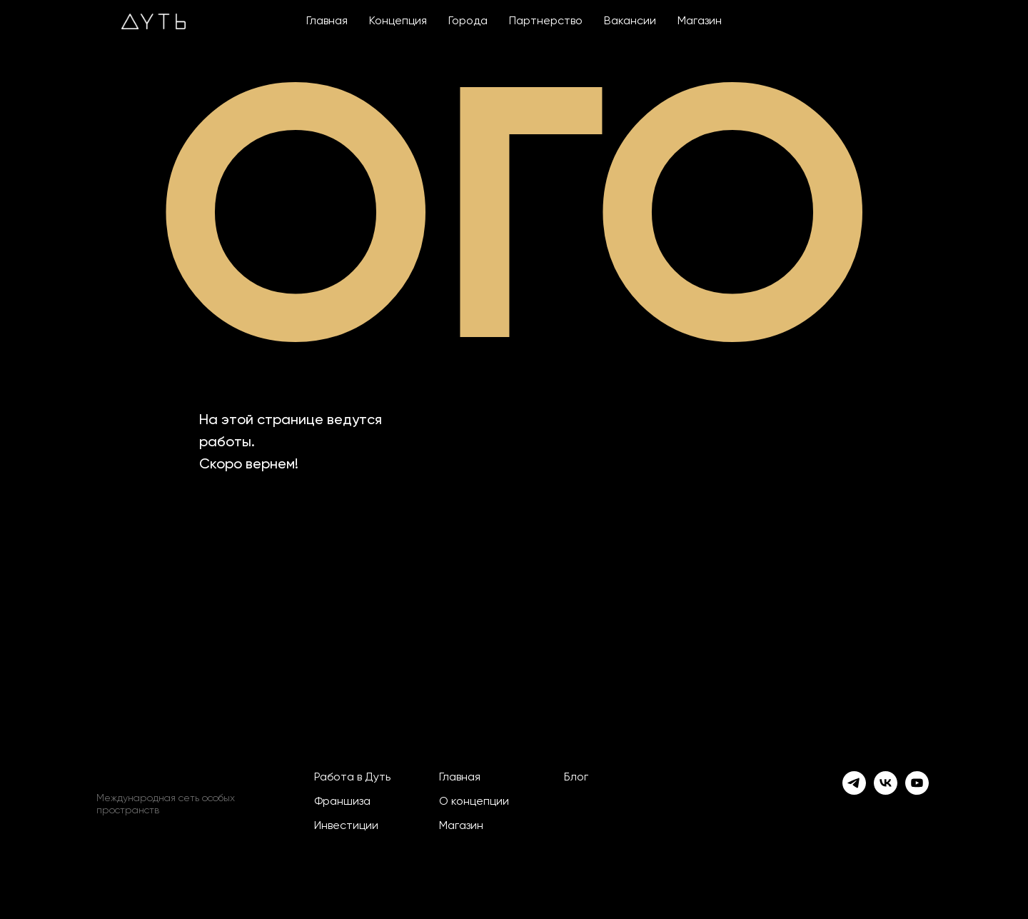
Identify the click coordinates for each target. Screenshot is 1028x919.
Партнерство (546, 21)
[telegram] (854, 783)
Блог (576, 777)
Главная (327, 21)
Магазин (699, 21)
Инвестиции (346, 826)
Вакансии (630, 21)
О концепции (474, 802)
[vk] (885, 783)
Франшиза (342, 802)
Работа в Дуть (352, 777)
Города (468, 21)
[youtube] (917, 783)
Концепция (398, 21)
